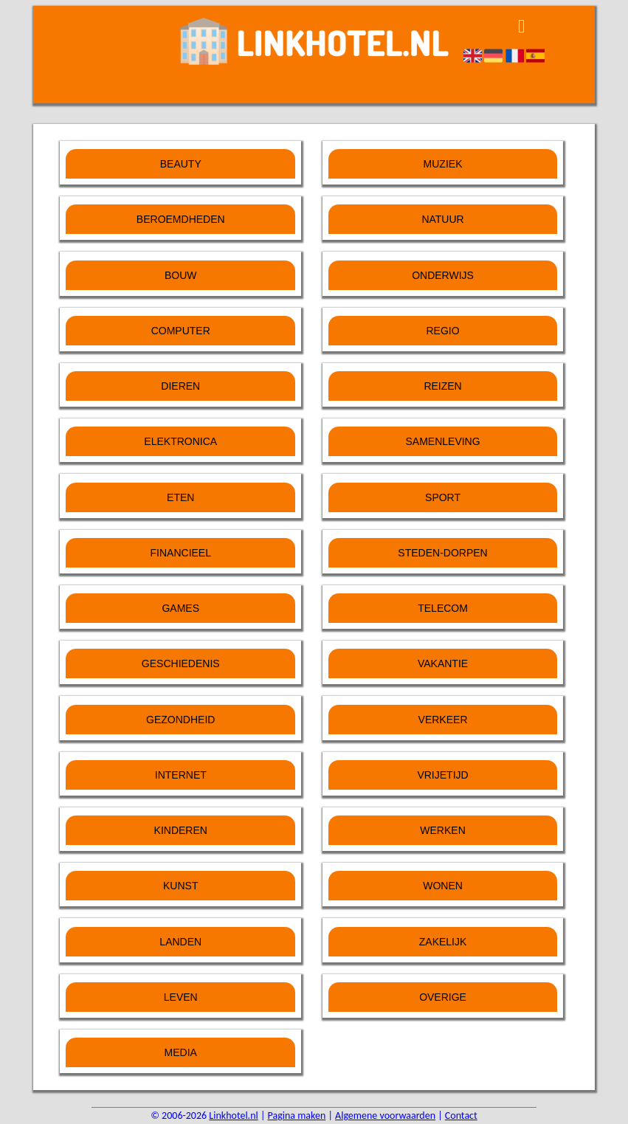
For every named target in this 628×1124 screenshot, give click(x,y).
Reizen (442, 386)
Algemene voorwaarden (385, 1115)
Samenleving (442, 441)
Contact (461, 1115)
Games (180, 608)
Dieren (180, 386)
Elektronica (180, 441)
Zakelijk (443, 942)
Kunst (180, 886)
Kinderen (180, 830)
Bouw (181, 275)
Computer (180, 331)
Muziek (443, 164)
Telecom (443, 608)
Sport (442, 497)
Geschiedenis (181, 663)
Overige (442, 997)
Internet (181, 775)
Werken (442, 830)
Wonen (443, 886)
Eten (180, 497)
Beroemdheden (181, 219)
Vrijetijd (442, 775)
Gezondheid (180, 719)
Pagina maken (297, 1115)
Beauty (180, 164)
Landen (180, 942)
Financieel (181, 553)
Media (181, 1052)
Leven (181, 997)
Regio (442, 331)
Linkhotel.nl (233, 1115)
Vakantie (443, 663)
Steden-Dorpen (442, 553)
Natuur (442, 219)
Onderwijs (443, 275)
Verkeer (443, 719)
